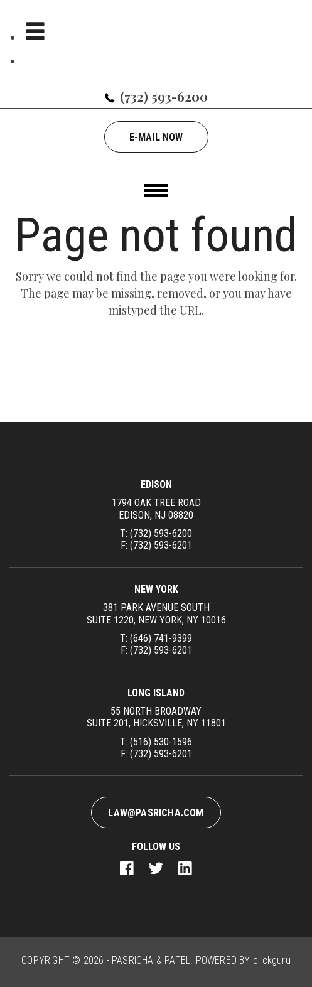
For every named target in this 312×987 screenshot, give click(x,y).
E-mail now (156, 137)
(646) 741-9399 (161, 638)
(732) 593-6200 (164, 96)
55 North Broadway (156, 717)
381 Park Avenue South (156, 613)
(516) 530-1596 (161, 742)
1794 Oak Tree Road (156, 508)
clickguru (272, 960)
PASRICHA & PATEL (151, 960)
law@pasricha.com (155, 813)
